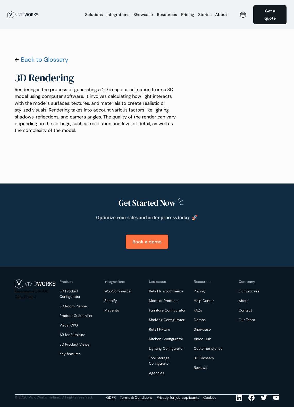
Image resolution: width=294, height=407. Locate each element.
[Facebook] (251, 398)
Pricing (187, 14)
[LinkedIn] (239, 398)
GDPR (111, 397)
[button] (93, 14)
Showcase (143, 14)
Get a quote (270, 14)
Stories (205, 14)
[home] (43, 15)
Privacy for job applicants (178, 397)
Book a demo (147, 242)
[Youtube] (264, 398)
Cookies (209, 397)
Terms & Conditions (136, 397)
